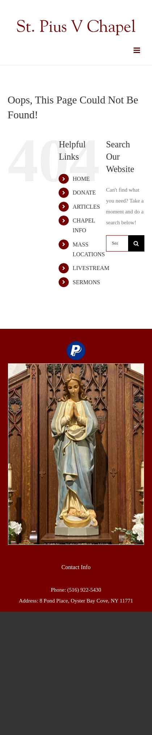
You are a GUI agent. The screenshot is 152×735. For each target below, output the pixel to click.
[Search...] (117, 243)
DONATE (84, 192)
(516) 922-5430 (84, 590)
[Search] (136, 243)
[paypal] (76, 350)
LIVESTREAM (91, 268)
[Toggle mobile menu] (137, 50)
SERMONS (86, 282)
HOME (81, 179)
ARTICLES (86, 207)
